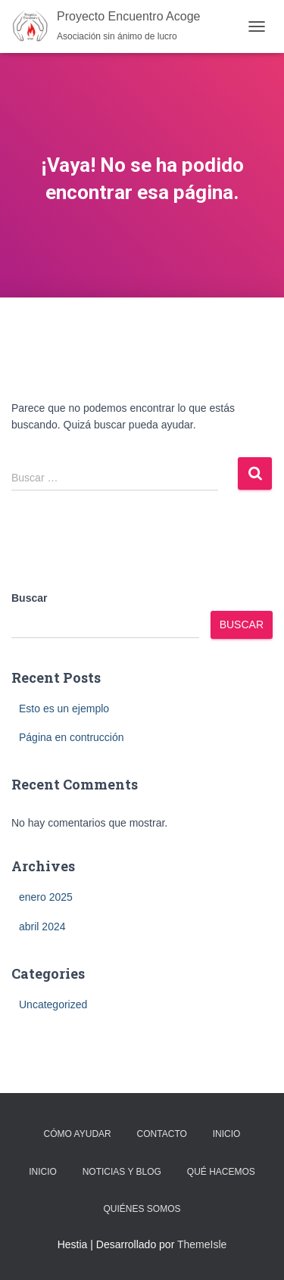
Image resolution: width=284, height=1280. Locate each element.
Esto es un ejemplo (64, 708)
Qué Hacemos (221, 1171)
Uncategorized (53, 1004)
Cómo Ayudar (77, 1134)
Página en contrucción (71, 737)
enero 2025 (46, 897)
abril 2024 (42, 926)
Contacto (162, 1134)
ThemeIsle (201, 1244)
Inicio (227, 1134)
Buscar (29, 598)
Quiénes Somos (141, 1209)
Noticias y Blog (122, 1171)
